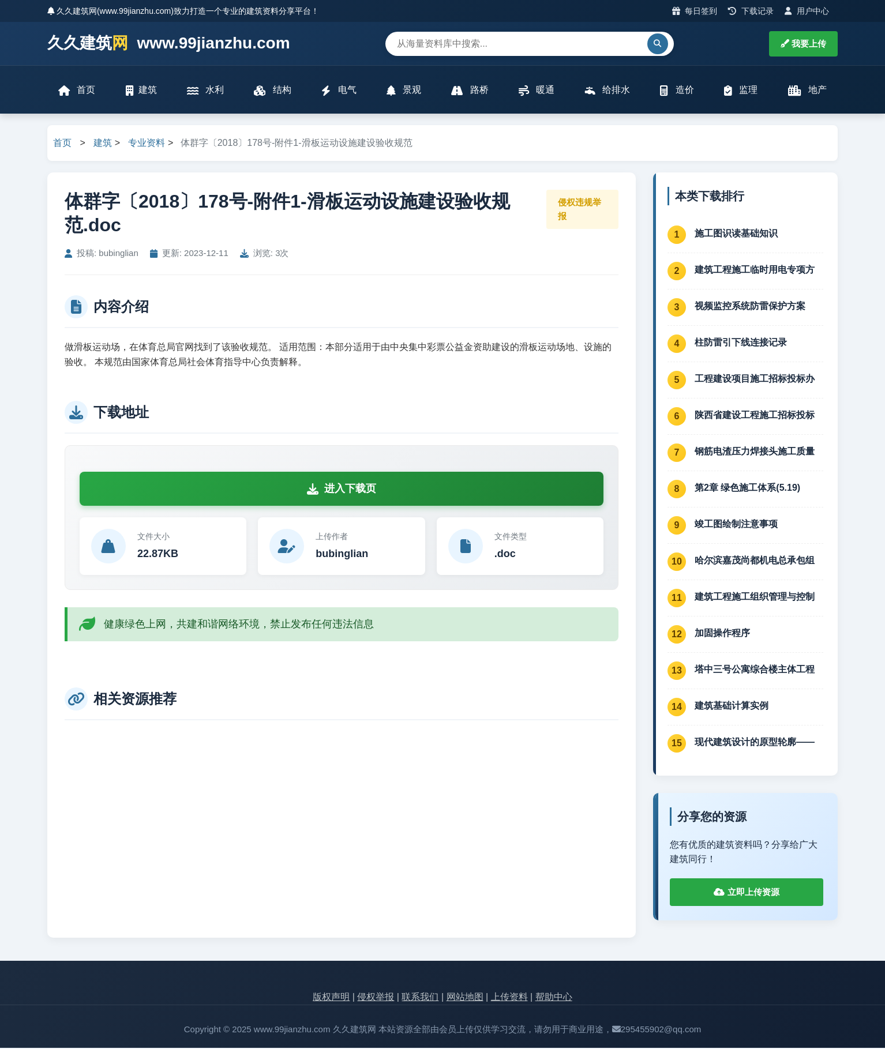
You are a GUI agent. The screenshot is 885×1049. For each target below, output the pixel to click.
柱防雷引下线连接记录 (741, 343)
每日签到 (695, 11)
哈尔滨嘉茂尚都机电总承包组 (755, 561)
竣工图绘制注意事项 (736, 525)
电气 (338, 90)
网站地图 (465, 998)
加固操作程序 (722, 634)
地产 (806, 90)
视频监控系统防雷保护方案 (750, 307)
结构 (272, 90)
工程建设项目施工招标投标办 (755, 380)
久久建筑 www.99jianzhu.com (168, 44)
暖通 (536, 90)
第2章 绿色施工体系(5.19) (747, 489)
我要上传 (803, 43)
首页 (77, 90)
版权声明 (331, 998)
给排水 (606, 90)
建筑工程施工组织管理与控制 (755, 598)
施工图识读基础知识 (736, 234)
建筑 (141, 90)
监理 (740, 90)
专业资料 (146, 144)
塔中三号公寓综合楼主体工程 (755, 670)
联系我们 (420, 998)
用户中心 (807, 11)
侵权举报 (375, 998)
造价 (676, 90)
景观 (404, 90)
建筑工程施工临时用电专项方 (755, 271)
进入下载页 (341, 490)
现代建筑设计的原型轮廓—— (755, 743)
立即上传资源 (746, 893)
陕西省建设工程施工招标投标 (755, 416)
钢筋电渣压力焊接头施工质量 (755, 452)
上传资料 (509, 998)
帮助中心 (553, 998)
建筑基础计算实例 (731, 707)
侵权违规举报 (579, 210)
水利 (205, 90)
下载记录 (751, 11)
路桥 (469, 90)
